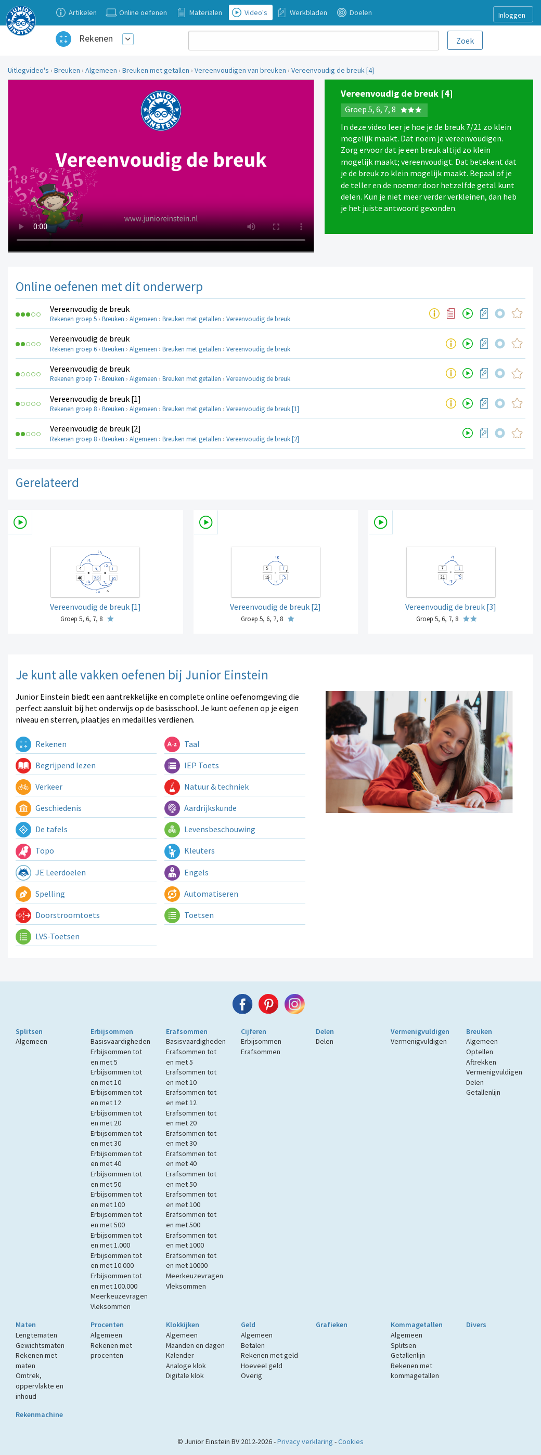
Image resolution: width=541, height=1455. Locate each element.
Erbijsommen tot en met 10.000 (116, 1260)
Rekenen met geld (269, 1355)
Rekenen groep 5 (73, 318)
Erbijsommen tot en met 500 (116, 1219)
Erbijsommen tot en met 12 (116, 1097)
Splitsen (29, 1031)
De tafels (42, 829)
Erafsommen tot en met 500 (191, 1219)
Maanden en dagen (195, 1345)
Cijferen (253, 1031)
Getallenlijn (483, 1092)
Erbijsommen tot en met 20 (116, 1118)
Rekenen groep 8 (73, 408)
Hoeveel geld (261, 1365)
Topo (35, 850)
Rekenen (96, 38)
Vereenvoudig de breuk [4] (332, 70)
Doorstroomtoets (58, 915)
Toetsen (189, 915)
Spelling (40, 893)
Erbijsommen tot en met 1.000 (116, 1240)
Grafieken (331, 1324)
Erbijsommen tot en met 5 (116, 1057)
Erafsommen (187, 1031)
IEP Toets (191, 765)
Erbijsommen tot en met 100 (116, 1199)
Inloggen (511, 15)
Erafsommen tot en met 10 (191, 1077)
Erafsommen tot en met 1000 (191, 1240)
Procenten (107, 1324)
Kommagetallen (417, 1324)
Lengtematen (36, 1335)
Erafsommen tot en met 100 (191, 1199)
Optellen (479, 1051)
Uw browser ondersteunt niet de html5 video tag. (161, 166)
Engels (186, 872)
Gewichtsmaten (40, 1345)
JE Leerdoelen (51, 872)
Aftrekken (481, 1062)
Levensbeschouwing (209, 829)
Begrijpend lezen (56, 765)
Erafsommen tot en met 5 (191, 1057)
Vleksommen (111, 1306)
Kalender (180, 1355)
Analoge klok (186, 1365)
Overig (251, 1375)
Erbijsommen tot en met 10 (116, 1077)
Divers (476, 1324)
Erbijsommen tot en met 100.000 (116, 1281)
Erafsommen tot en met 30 (191, 1138)
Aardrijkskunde (200, 808)
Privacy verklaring (305, 1441)
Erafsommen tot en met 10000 (191, 1260)
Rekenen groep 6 (73, 349)
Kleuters (189, 850)
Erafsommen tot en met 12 (191, 1097)
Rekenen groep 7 (73, 378)
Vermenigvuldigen (420, 1031)
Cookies (351, 1441)
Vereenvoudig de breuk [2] (95, 428)
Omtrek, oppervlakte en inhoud (39, 1385)
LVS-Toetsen (48, 936)
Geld (248, 1324)
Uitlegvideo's (28, 70)
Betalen (253, 1345)
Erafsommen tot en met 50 (191, 1179)
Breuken (67, 70)
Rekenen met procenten (111, 1350)
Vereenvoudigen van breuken (240, 70)
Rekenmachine (39, 1414)
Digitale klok (185, 1375)
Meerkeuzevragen (119, 1296)
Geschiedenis (49, 808)
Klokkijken (182, 1324)
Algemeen (101, 70)
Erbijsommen (112, 1031)
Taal (182, 744)
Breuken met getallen (155, 70)
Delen (325, 1031)
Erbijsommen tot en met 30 (116, 1138)
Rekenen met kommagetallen (415, 1371)
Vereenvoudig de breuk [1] (95, 399)
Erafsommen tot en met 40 (191, 1159)
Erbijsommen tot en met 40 (116, 1159)
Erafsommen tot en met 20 (191, 1118)
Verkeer (39, 786)
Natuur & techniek (206, 786)
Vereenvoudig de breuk (90, 309)
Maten (26, 1324)
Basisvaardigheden (120, 1041)
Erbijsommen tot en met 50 (116, 1179)
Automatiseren (201, 893)
